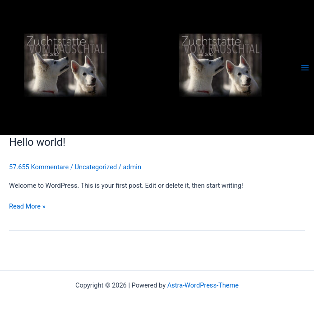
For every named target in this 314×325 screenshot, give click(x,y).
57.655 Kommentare (39, 167)
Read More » (27, 205)
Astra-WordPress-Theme (203, 285)
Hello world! (37, 142)
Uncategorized (96, 167)
